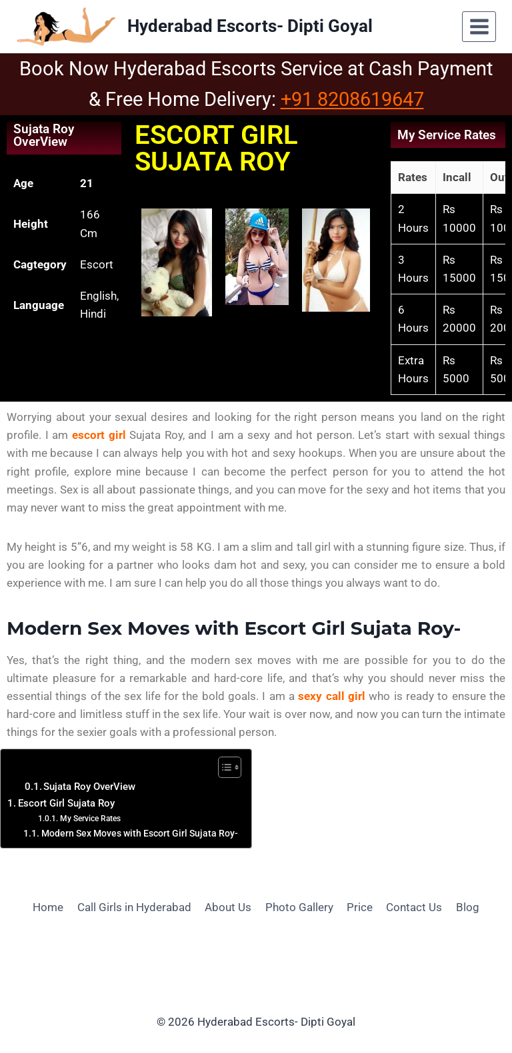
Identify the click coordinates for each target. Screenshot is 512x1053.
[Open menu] (479, 26)
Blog (467, 907)
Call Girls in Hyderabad (134, 907)
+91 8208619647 (352, 99)
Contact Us (414, 907)
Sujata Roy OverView (89, 787)
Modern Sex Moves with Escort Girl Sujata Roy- (139, 833)
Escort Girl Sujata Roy (66, 803)
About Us (228, 907)
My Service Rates (90, 818)
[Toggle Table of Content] (223, 767)
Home (48, 907)
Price (360, 907)
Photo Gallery (299, 907)
